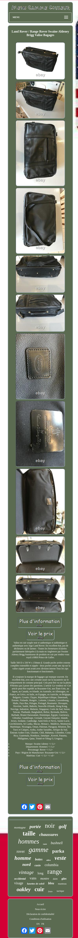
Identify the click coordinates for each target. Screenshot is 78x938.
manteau (62, 883)
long (40, 873)
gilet (64, 878)
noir (50, 825)
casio (38, 865)
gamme (38, 850)
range (54, 871)
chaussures (48, 834)
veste (60, 858)
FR (42, 924)
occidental (20, 878)
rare (45, 844)
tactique (60, 891)
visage (18, 883)
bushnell (57, 843)
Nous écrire (40, 909)
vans (33, 878)
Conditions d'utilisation (40, 919)
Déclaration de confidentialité (40, 914)
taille (29, 833)
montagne (20, 827)
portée (35, 826)
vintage (26, 872)
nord (26, 864)
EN (38, 924)
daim (55, 878)
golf (63, 826)
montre (44, 878)
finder (50, 891)
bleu (51, 883)
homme (23, 858)
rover (21, 851)
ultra (48, 860)
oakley (24, 889)
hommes (28, 841)
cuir (39, 889)
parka (58, 851)
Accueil (40, 904)
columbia (51, 865)
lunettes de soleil (35, 883)
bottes (38, 859)
